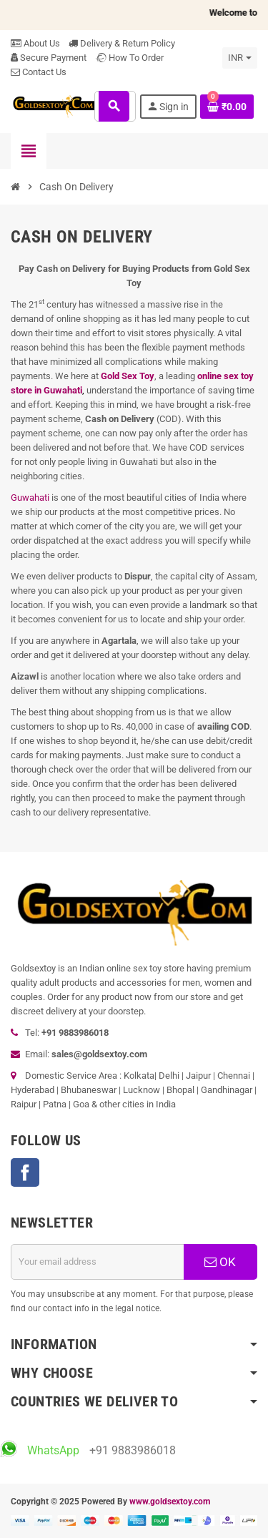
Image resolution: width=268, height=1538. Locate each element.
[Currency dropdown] (239, 58)
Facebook (25, 1172)
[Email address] (97, 1262)
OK (220, 1262)
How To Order (129, 57)
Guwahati (30, 497)
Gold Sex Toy (127, 376)
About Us (35, 43)
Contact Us (38, 72)
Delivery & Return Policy (122, 43)
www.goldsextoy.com (169, 1502)
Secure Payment (48, 57)
